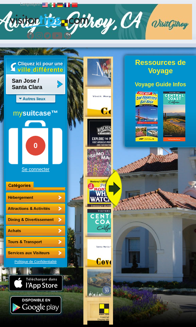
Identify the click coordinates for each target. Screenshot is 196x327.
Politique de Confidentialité (36, 262)
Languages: (30, 4)
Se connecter (36, 169)
